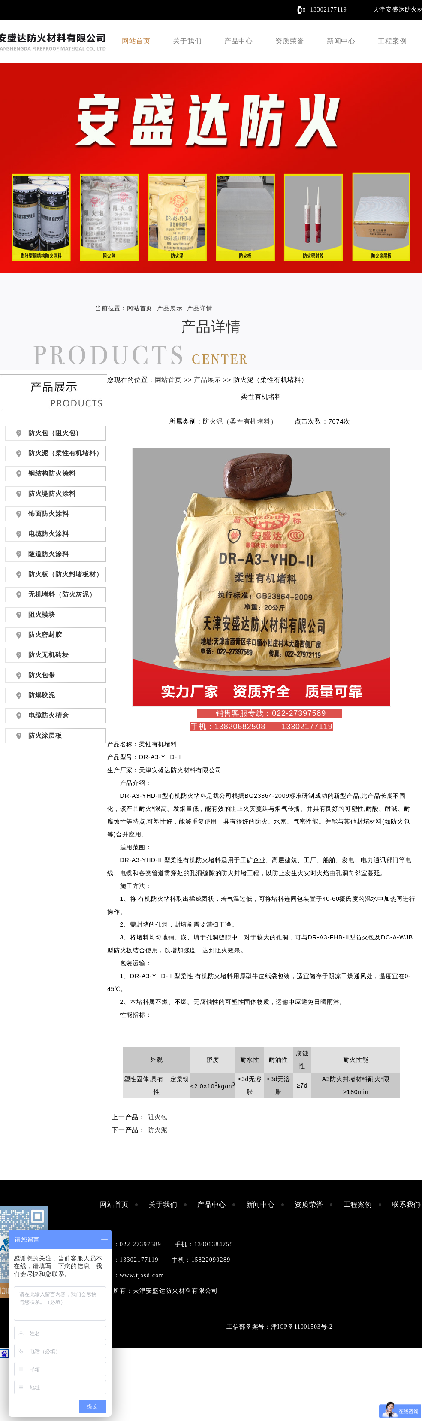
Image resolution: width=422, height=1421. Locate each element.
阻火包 (158, 1117)
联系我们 (406, 1204)
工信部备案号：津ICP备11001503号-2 (279, 1327)
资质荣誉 (289, 41)
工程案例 (392, 41)
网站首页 (136, 41)
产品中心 (238, 41)
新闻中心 (341, 41)
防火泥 (158, 1130)
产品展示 (169, 308)
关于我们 (187, 41)
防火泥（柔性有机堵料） (240, 421)
